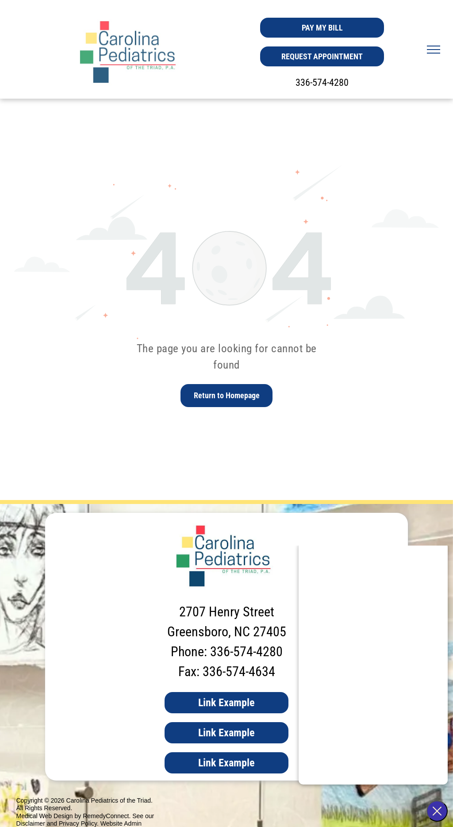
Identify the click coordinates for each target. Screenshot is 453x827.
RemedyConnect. (107, 815)
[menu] (433, 49)
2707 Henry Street (226, 611)
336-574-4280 (322, 82)
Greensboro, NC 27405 (226, 631)
